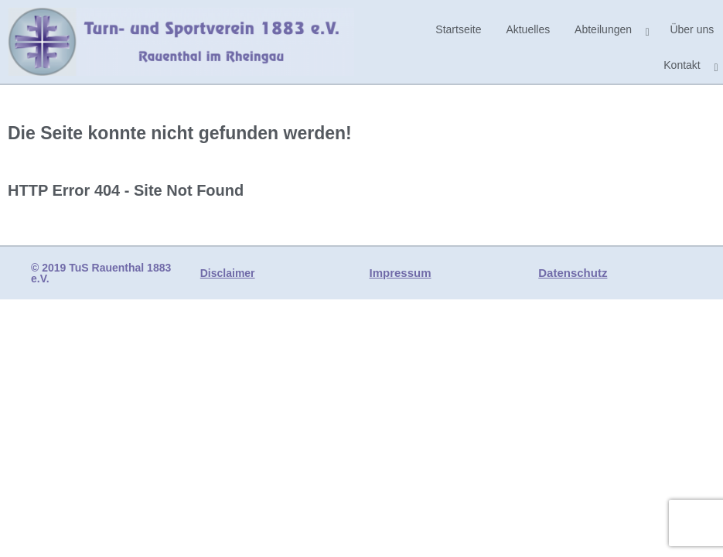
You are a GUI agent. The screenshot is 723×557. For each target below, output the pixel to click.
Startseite (458, 29)
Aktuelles (528, 29)
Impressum (400, 272)
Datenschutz (572, 272)
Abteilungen (603, 29)
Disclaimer (227, 273)
